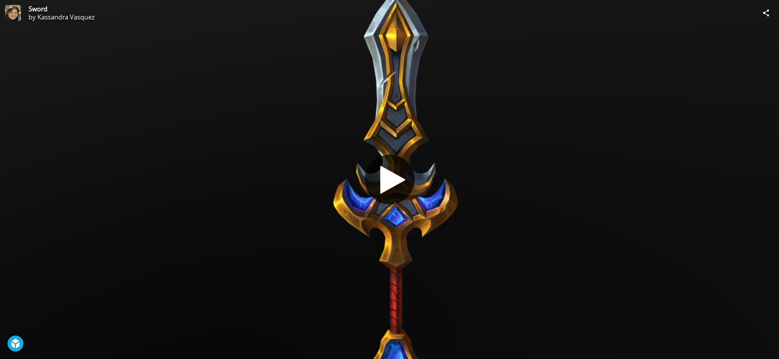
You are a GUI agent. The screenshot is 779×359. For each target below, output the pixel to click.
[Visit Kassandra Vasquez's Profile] (13, 13)
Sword (37, 8)
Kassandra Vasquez (66, 16)
